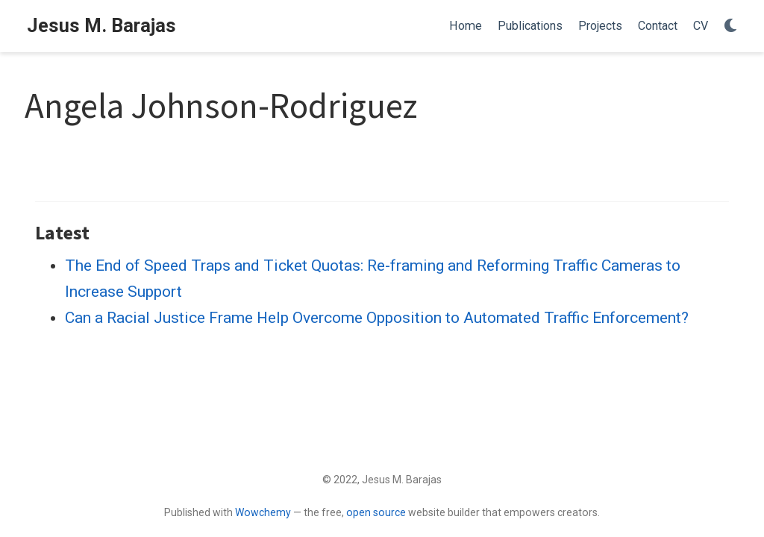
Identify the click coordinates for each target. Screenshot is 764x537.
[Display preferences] (730, 26)
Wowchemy (263, 512)
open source (376, 512)
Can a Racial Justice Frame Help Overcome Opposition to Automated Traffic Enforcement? (377, 318)
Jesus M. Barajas (101, 26)
